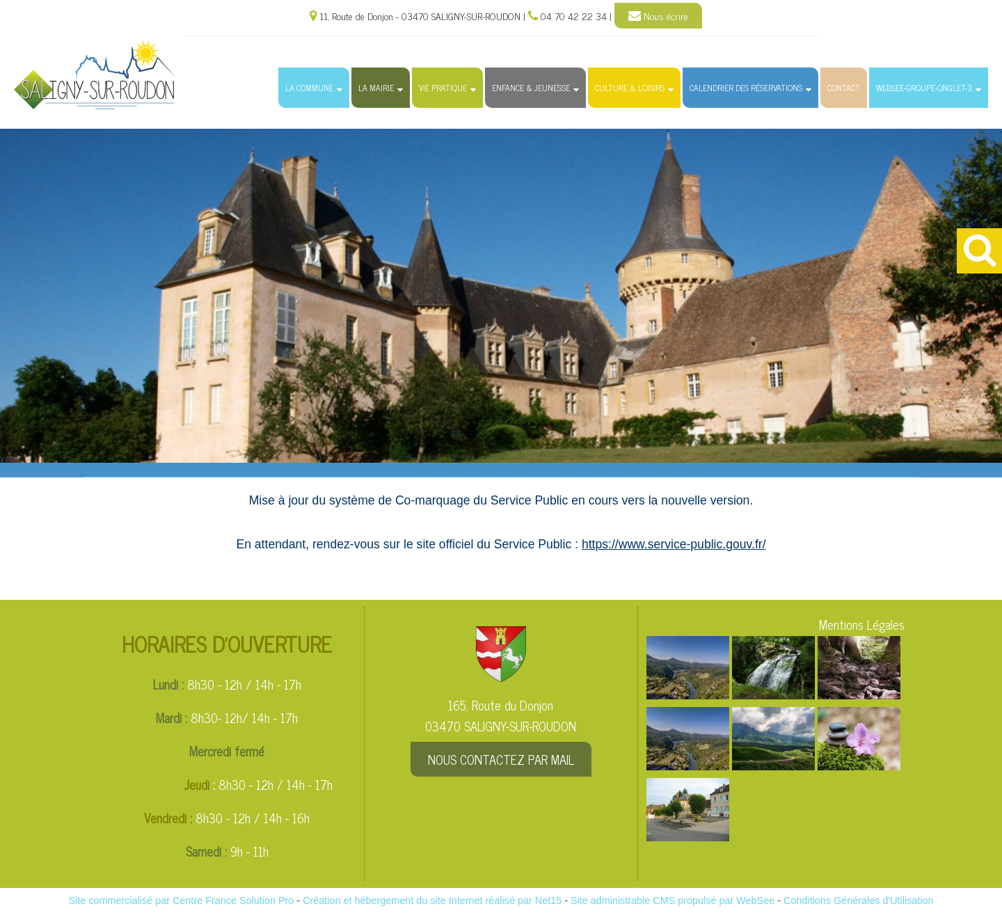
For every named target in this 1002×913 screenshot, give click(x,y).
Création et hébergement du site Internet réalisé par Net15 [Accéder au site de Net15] (432, 900)
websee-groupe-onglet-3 (924, 88)
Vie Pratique (443, 88)
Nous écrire (658, 16)
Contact (843, 88)
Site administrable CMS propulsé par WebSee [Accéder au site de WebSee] (672, 900)
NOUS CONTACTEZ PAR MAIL (501, 759)
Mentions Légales (862, 624)
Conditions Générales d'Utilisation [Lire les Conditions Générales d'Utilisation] (859, 900)
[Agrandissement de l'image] (687, 693)
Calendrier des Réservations (746, 88)
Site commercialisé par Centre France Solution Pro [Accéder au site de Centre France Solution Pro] (181, 900)
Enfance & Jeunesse (531, 88)
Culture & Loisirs (630, 88)
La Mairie (376, 88)
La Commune (309, 88)
